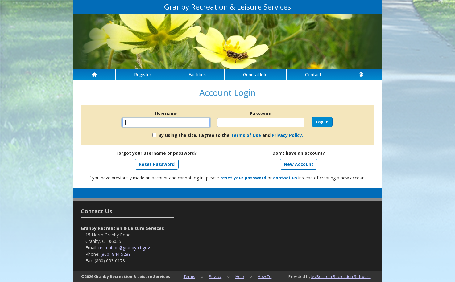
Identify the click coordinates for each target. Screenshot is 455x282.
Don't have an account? (298, 153)
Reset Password (157, 164)
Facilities (197, 74)
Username (166, 113)
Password (260, 113)
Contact (313, 74)
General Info (255, 74)
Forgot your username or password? (156, 153)
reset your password (243, 178)
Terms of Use (246, 135)
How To (264, 276)
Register (142, 74)
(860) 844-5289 (116, 254)
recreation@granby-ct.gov (124, 248)
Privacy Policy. (287, 135)
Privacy (215, 276)
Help (239, 276)
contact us (285, 178)
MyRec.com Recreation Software (341, 276)
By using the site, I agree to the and (231, 135)
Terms (189, 276)
